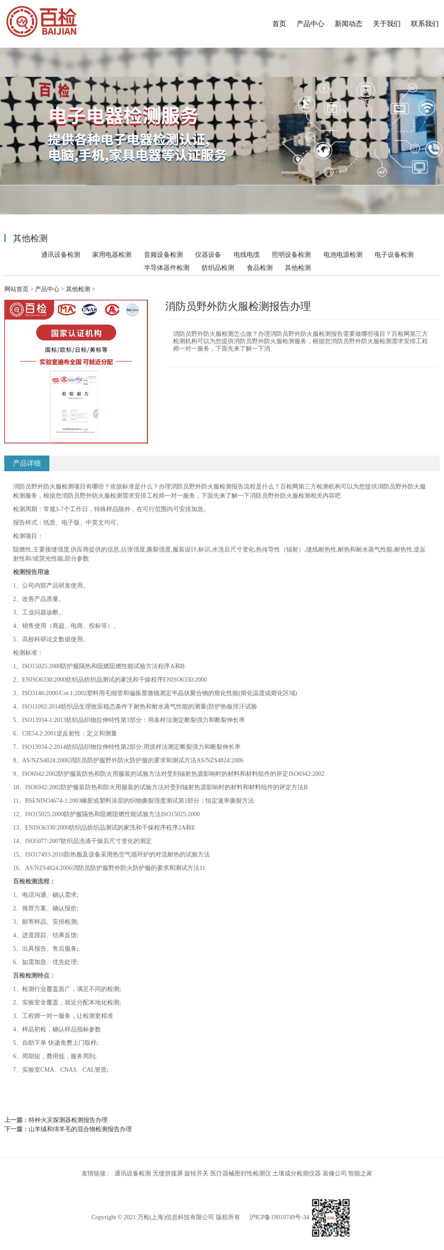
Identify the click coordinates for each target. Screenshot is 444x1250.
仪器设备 (208, 254)
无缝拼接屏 (168, 1173)
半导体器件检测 (166, 267)
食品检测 (260, 267)
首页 (279, 23)
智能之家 (360, 1173)
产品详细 (27, 463)
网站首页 (16, 289)
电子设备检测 (394, 254)
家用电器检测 (111, 254)
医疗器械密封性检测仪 (240, 1173)
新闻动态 (348, 23)
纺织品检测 (218, 267)
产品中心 (310, 23)
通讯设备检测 (60, 254)
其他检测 (298, 267)
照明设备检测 (291, 254)
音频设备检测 (163, 254)
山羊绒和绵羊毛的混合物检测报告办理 (80, 1129)
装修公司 (335, 1173)
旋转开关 (196, 1173)
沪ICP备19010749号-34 (279, 1217)
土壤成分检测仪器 (296, 1173)
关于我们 (387, 23)
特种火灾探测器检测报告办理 (68, 1120)
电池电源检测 (342, 254)
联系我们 (425, 23)
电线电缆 (247, 254)
